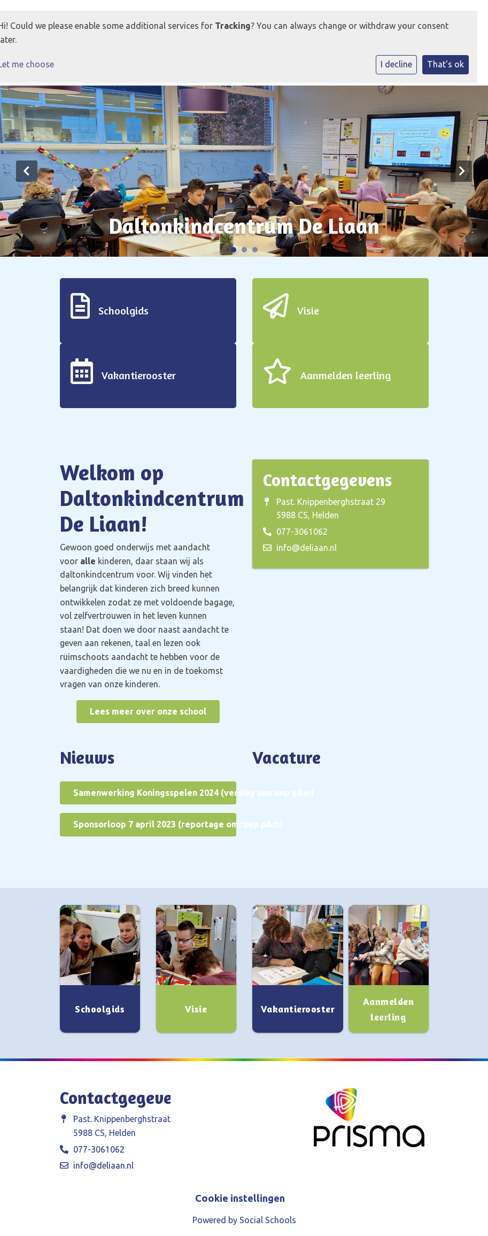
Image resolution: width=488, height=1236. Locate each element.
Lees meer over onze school (148, 711)
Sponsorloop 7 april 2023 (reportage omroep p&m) (154, 824)
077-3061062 (302, 531)
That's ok (445, 64)
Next (461, 171)
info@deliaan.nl (306, 547)
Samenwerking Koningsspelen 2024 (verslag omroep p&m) (154, 792)
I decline (396, 64)
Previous (26, 171)
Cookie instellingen (240, 1198)
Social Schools (267, 1220)
